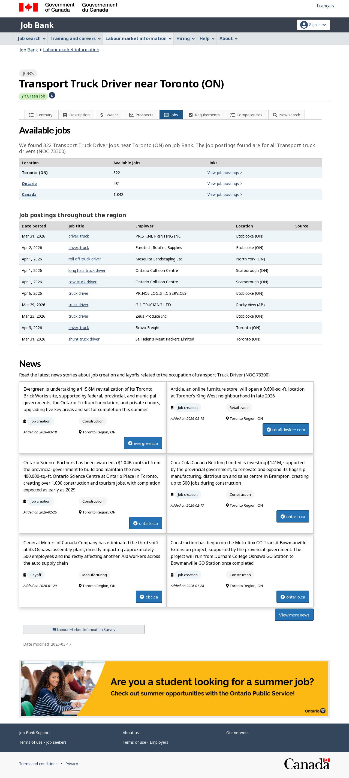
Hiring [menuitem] (185, 38)
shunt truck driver (84, 339)
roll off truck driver (84, 259)
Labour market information (71, 50)
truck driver (78, 293)
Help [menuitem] (207, 38)
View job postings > (224, 172)
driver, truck (78, 236)
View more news (294, 614)
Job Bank (37, 25)
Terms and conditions (38, 763)
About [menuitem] (228, 38)
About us (131, 732)
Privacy (71, 763)
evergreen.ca (143, 443)
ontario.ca (145, 523)
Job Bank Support (34, 732)
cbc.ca (149, 596)
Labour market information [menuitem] (139, 38)
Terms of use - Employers (145, 742)
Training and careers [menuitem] (75, 38)
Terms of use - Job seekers (43, 742)
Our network (237, 732)
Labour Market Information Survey (83, 629)
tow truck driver (82, 281)
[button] (52, 95)
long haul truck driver (87, 270)
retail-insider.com (286, 429)
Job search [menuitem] (32, 38)
